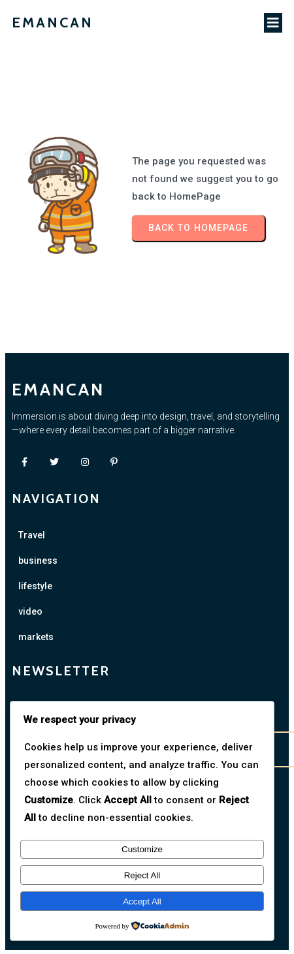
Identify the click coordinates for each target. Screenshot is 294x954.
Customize (142, 849)
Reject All (142, 875)
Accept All (142, 901)
